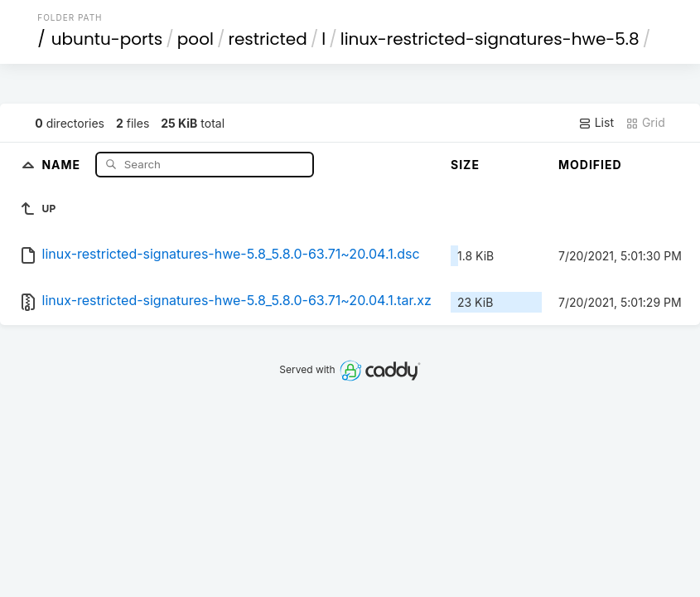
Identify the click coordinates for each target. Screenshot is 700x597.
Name (62, 164)
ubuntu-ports (107, 39)
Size (465, 165)
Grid (645, 122)
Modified (590, 165)
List (596, 122)
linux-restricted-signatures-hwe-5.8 (490, 39)
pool (195, 39)
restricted (267, 39)
